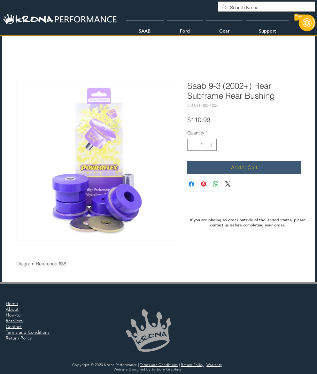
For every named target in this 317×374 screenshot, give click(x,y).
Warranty (214, 365)
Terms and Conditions (159, 365)
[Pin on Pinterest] (203, 184)
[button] (144, 28)
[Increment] (212, 144)
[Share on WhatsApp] (216, 184)
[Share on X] (228, 184)
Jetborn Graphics (166, 369)
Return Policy (192, 365)
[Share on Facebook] (191, 184)
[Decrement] (192, 144)
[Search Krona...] (265, 7)
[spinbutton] (202, 144)
